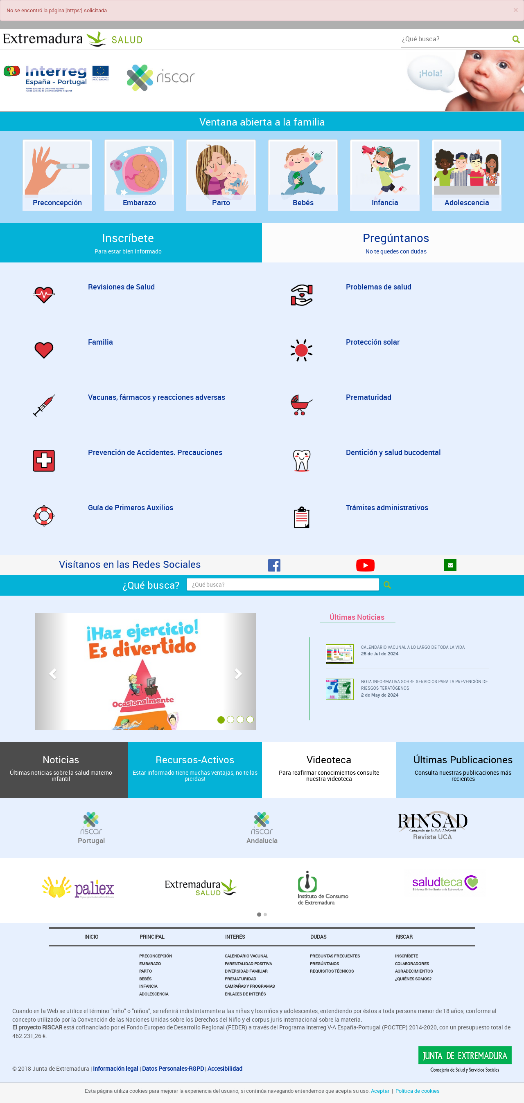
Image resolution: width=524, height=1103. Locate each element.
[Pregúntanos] (450, 565)
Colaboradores (412, 963)
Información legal (115, 1068)
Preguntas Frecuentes (335, 956)
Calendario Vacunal (246, 956)
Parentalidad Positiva (248, 963)
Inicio (91, 936)
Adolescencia (153, 994)
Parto (145, 971)
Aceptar (380, 1090)
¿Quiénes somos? (413, 979)
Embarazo (150, 963)
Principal (152, 936)
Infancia (148, 986)
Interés (235, 936)
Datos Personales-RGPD (173, 1068)
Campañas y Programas (250, 986)
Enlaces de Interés (245, 994)
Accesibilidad (225, 1068)
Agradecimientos (414, 971)
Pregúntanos (324, 963)
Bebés (145, 979)
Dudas (318, 936)
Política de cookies (417, 1090)
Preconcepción (155, 956)
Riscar (404, 936)
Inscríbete (406, 956)
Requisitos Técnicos (332, 971)
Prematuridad (240, 979)
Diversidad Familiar (246, 971)
